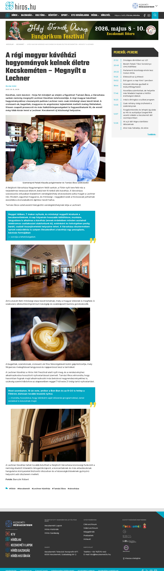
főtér (13, 488)
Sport (65, 15)
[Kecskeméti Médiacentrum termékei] (144, 6)
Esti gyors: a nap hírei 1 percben (138, 80)
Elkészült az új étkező (133, 77)
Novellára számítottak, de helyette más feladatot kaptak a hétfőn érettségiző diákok (139, 93)
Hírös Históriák (52, 529)
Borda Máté (11, 86)
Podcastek (88, 535)
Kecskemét (20, 44)
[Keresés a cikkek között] (155, 15)
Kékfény (53, 15)
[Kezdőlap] (22, 6)
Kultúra (40, 15)
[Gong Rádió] (126, 531)
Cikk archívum (90, 524)
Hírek (15, 15)
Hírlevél (105, 15)
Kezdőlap (10, 44)
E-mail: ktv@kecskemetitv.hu (97, 554)
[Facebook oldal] (145, 15)
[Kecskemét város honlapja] (134, 526)
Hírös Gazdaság (52, 533)
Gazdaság (27, 15)
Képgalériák (89, 532)
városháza (74, 488)
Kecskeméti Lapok (53, 525)
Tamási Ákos (59, 488)
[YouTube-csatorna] (149, 15)
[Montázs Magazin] (129, 541)
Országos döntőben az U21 (135, 60)
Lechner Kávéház (41, 488)
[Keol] (126, 536)
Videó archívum (91, 528)
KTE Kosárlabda (80, 15)
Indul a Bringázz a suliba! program (138, 100)
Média (95, 15)
